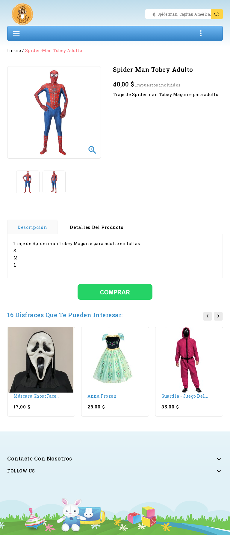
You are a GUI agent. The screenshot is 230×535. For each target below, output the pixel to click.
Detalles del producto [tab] (97, 227)
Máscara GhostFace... (36, 396)
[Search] (184, 14)
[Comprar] (115, 291)
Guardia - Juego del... (184, 396)
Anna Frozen (102, 396)
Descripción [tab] (32, 227)
